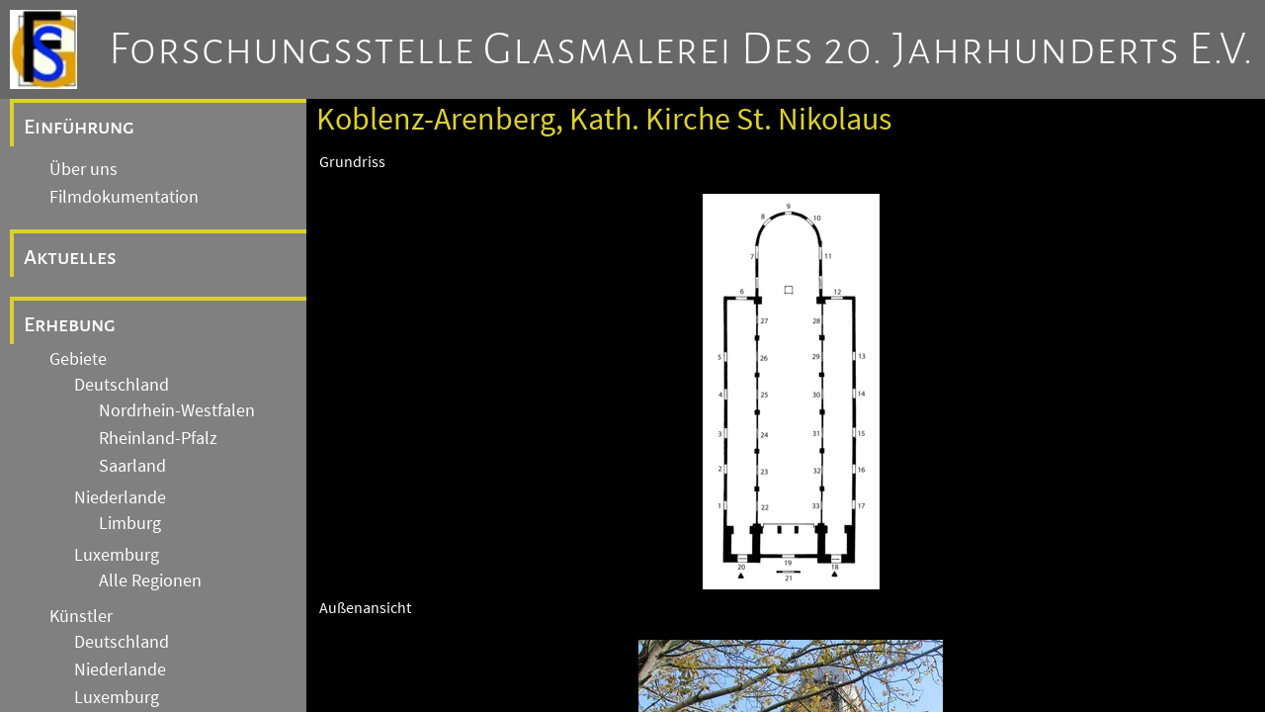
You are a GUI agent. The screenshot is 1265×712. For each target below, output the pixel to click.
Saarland (132, 466)
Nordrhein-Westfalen (177, 410)
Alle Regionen (150, 580)
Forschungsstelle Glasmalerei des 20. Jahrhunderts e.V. (681, 49)
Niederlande (120, 497)
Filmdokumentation (124, 197)
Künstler (81, 616)
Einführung (79, 126)
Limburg (130, 523)
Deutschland (121, 385)
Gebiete (78, 359)
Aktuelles (70, 257)
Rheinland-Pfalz (158, 438)
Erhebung (70, 324)
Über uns (83, 169)
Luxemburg (116, 555)
